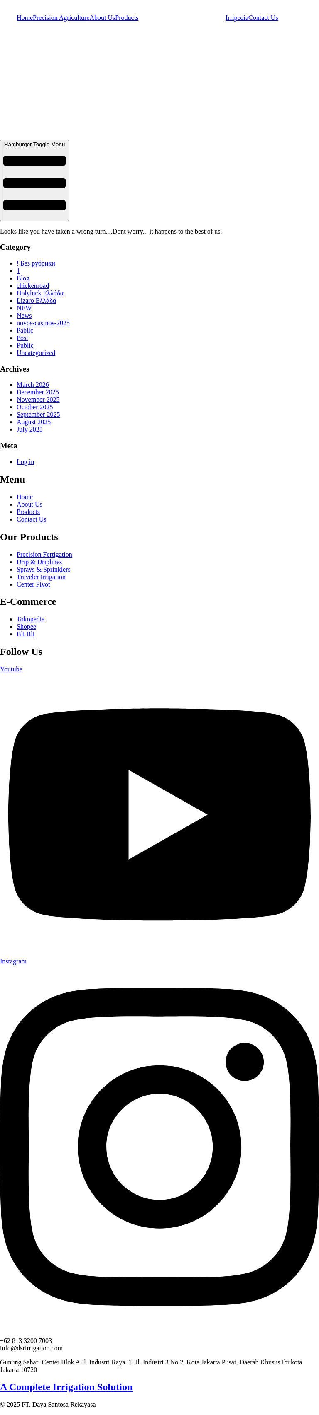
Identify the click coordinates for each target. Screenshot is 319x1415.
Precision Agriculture (61, 17)
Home (25, 17)
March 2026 (33, 384)
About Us (102, 17)
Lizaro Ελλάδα (36, 300)
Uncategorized (36, 352)
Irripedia (237, 17)
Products (126, 17)
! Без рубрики (36, 263)
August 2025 (34, 421)
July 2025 (30, 429)
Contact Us (263, 17)
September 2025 (38, 414)
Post (22, 337)
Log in (25, 461)
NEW (24, 307)
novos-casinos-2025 (43, 322)
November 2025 (38, 399)
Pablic (25, 330)
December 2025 (38, 392)
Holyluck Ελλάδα (40, 293)
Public (25, 345)
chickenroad (33, 285)
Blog (23, 278)
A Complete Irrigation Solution (66, 1386)
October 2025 (35, 406)
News (24, 315)
